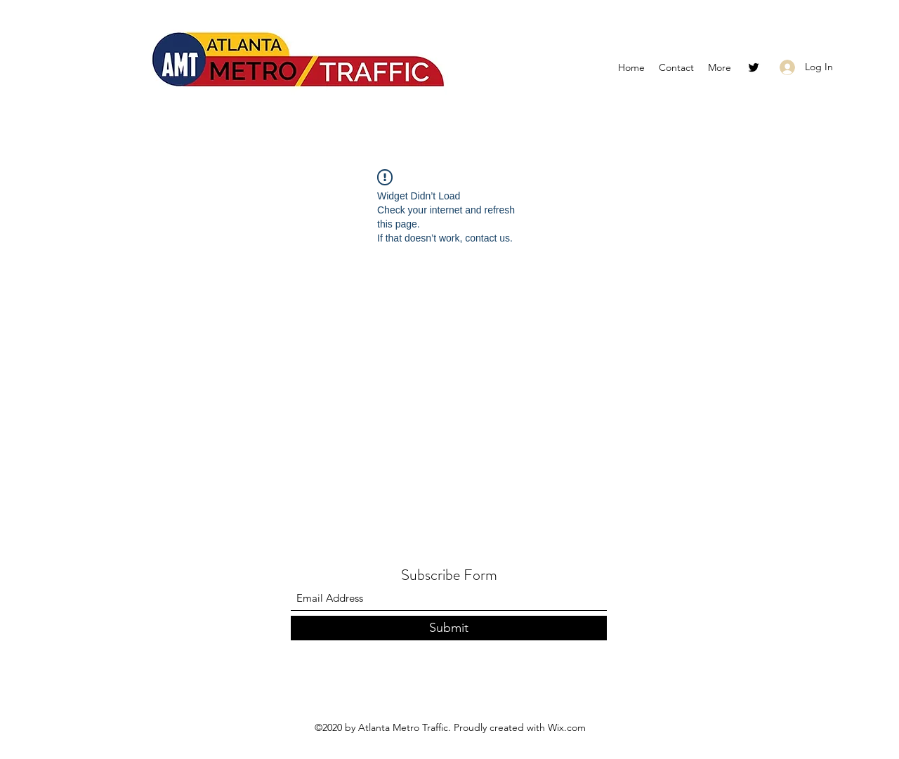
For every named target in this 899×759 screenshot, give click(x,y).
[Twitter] (754, 67)
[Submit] (449, 628)
